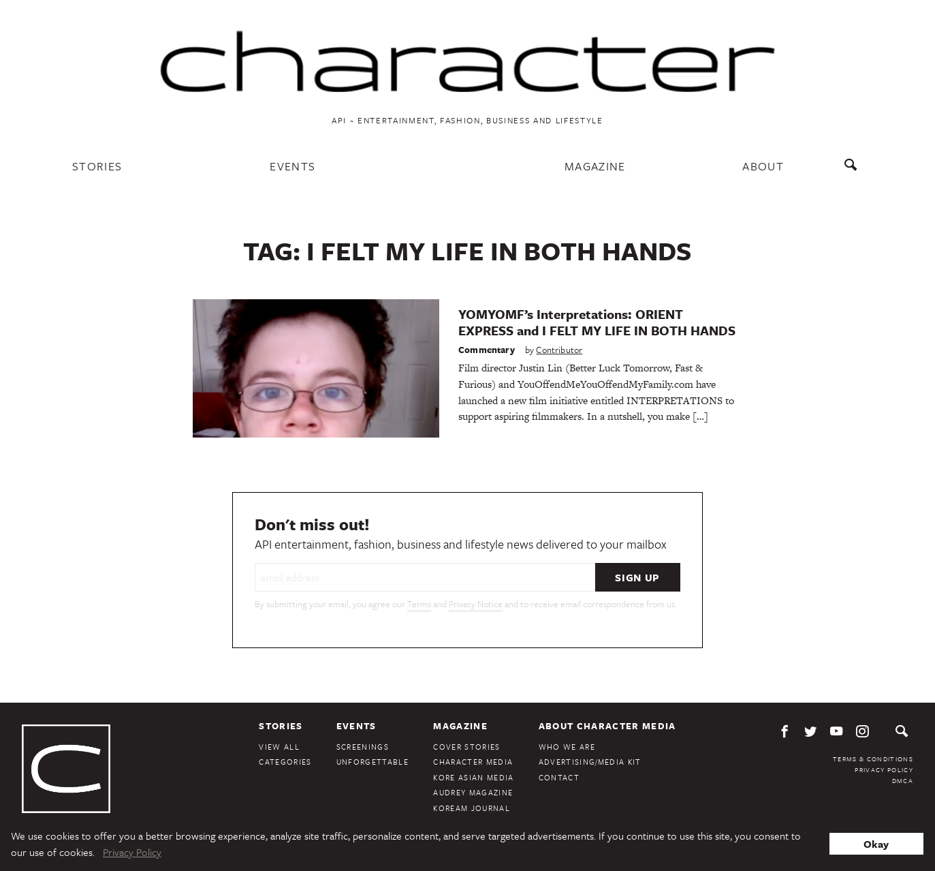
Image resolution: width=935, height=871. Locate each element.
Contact (559, 777)
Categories (285, 761)
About (763, 165)
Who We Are (567, 746)
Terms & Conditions (873, 758)
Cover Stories (466, 746)
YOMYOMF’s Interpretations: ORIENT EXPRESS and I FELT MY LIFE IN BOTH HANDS (596, 322)
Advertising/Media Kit (590, 761)
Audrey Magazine (473, 792)
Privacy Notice (476, 604)
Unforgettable (372, 761)
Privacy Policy (884, 769)
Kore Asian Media (473, 777)
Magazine (595, 165)
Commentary (486, 349)
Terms (419, 604)
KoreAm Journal (471, 808)
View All (279, 746)
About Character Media (607, 726)
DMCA (902, 780)
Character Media (473, 761)
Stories (97, 165)
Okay (876, 843)
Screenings (362, 746)
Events (292, 165)
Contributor (559, 349)
